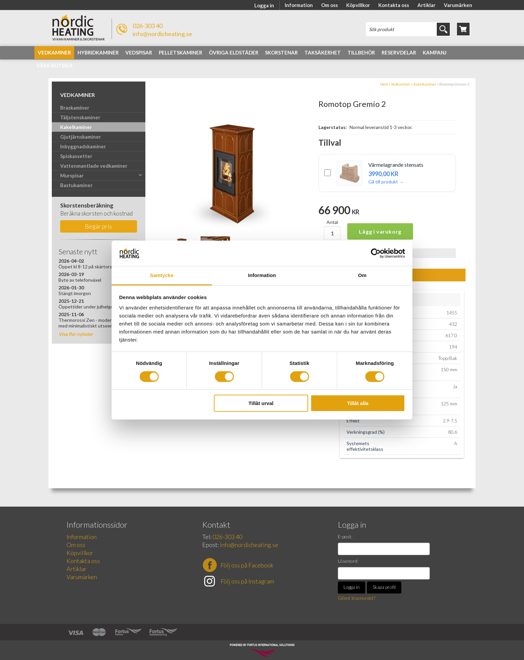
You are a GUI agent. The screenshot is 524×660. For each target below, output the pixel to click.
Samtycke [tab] (162, 275)
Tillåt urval (260, 403)
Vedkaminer (400, 84)
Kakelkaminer (424, 84)
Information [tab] (262, 275)
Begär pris (98, 226)
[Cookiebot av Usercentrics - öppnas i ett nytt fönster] (376, 253)
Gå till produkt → (386, 181)
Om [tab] (362, 275)
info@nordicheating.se (162, 33)
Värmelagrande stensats (395, 165)
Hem (384, 84)
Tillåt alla (357, 403)
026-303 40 (147, 25)
